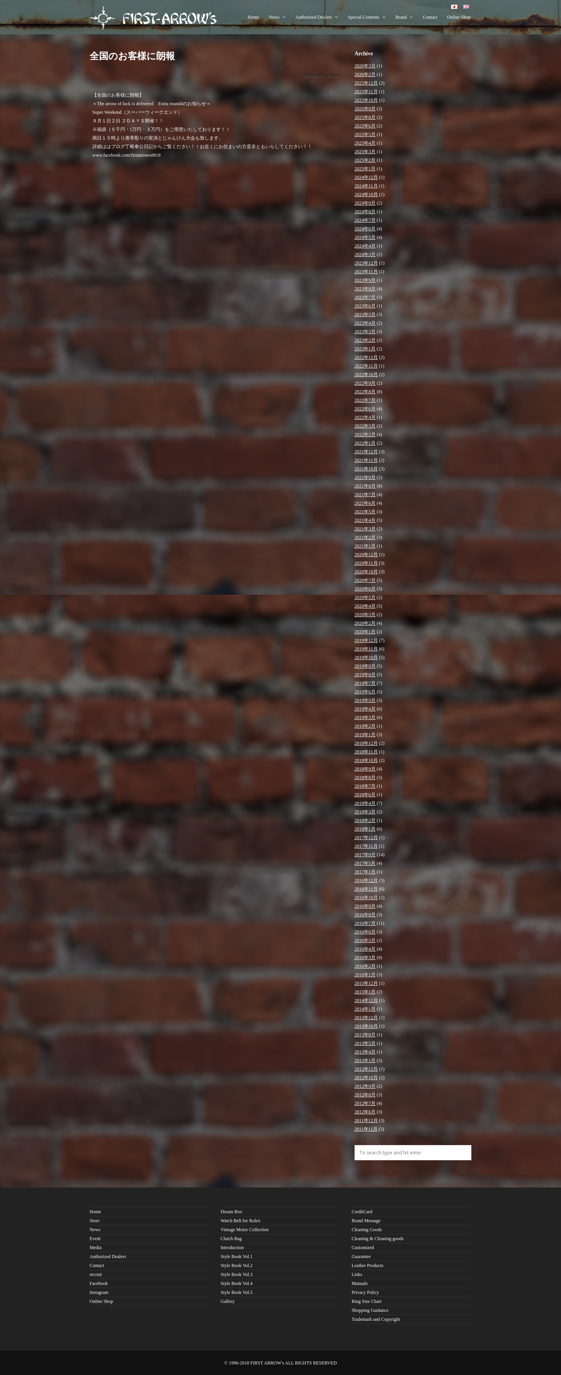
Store (94, 1220)
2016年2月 (365, 966)
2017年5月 (365, 863)
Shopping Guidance (369, 1310)
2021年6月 (365, 503)
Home (253, 17)
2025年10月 (366, 100)
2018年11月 (366, 752)
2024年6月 (365, 229)
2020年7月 (365, 580)
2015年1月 (365, 992)
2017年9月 (365, 854)
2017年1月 (365, 872)
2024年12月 (366, 177)
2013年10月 (366, 1026)
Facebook (99, 1283)
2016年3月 (365, 957)
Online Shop (459, 17)
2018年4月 (365, 803)
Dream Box (231, 1211)
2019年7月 (365, 683)
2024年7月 (365, 220)
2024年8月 (365, 211)
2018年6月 (365, 794)
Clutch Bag (231, 1238)
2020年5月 (365, 597)
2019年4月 (365, 709)
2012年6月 (365, 1112)
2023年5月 (365, 314)
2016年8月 (365, 914)
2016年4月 (365, 949)
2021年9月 (365, 477)
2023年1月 (365, 349)
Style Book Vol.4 (236, 1283)
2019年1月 (365, 734)
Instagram (99, 1292)
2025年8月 (365, 117)
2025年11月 (366, 91)
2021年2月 (365, 537)
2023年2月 (365, 340)
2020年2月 (365, 623)
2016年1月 (365, 974)
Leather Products (367, 1265)
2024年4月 (365, 246)
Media (96, 1247)
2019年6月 (365, 692)
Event (95, 1238)
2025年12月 (366, 83)
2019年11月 (366, 649)
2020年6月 (365, 589)
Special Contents (367, 17)
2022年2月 (365, 434)
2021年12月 (366, 451)
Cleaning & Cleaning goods (377, 1238)
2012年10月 (366, 1077)
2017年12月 (366, 837)
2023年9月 (365, 280)
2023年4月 (365, 323)
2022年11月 (366, 366)
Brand (404, 17)
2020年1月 (365, 631)
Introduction (232, 1247)
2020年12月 (366, 554)
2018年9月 (365, 769)
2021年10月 (366, 469)
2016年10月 (366, 897)
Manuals (359, 1283)
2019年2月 (365, 726)
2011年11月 (366, 1129)
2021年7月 (365, 494)
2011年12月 (366, 1120)
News (277, 17)
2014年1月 (365, 1009)
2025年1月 (365, 168)
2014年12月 (366, 1000)
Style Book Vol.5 (236, 1292)
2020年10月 (366, 571)
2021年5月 (365, 511)
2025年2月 (365, 160)
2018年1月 (365, 829)
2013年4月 (365, 1052)
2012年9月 (365, 1086)
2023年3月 (365, 331)
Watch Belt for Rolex (240, 1220)
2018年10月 (366, 760)
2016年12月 (366, 880)
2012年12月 (366, 1069)
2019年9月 (365, 666)
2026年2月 (365, 74)
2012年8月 (365, 1095)
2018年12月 (366, 743)
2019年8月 (365, 674)
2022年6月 (365, 409)
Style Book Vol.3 (236, 1274)
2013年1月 (365, 1060)
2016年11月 (366, 889)
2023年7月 (365, 297)
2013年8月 (365, 1034)
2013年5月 (365, 1043)
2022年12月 (366, 357)
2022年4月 (365, 417)
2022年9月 (365, 383)
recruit (96, 1274)
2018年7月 (365, 786)
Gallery (228, 1301)
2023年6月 (365, 306)
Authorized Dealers (316, 17)
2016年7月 (365, 923)
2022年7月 (365, 400)
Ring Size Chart (366, 1301)
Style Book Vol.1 (236, 1256)
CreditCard (361, 1211)
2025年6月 (365, 126)
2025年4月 (365, 143)
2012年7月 (365, 1103)
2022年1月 (365, 443)
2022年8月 (365, 391)
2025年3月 (365, 151)
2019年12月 (366, 640)
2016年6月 (365, 932)
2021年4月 (365, 520)
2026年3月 (365, 66)
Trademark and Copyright (375, 1319)
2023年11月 (366, 271)
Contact (430, 17)
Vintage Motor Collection (244, 1229)
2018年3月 (365, 812)
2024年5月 (365, 237)
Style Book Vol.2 (236, 1265)
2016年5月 (365, 940)
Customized (362, 1247)
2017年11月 (366, 846)
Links (356, 1274)
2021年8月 (365, 486)
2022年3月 (365, 426)
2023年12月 (366, 263)
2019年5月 (365, 700)
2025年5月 (365, 134)
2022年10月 (366, 374)
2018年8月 (365, 777)
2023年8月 (365, 289)
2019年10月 (366, 657)
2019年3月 (365, 717)
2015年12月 (366, 983)
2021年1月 (365, 546)
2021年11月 (366, 460)
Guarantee (360, 1256)
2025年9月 (365, 108)
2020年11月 (366, 563)
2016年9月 (365, 906)
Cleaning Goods (366, 1229)
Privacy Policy (365, 1292)
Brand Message (365, 1220)
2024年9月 (365, 203)
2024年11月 (366, 186)
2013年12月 (366, 1017)
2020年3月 (365, 614)
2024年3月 (365, 254)
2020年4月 (365, 606)
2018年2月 (365, 820)
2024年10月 (366, 194)
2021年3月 (365, 529)
